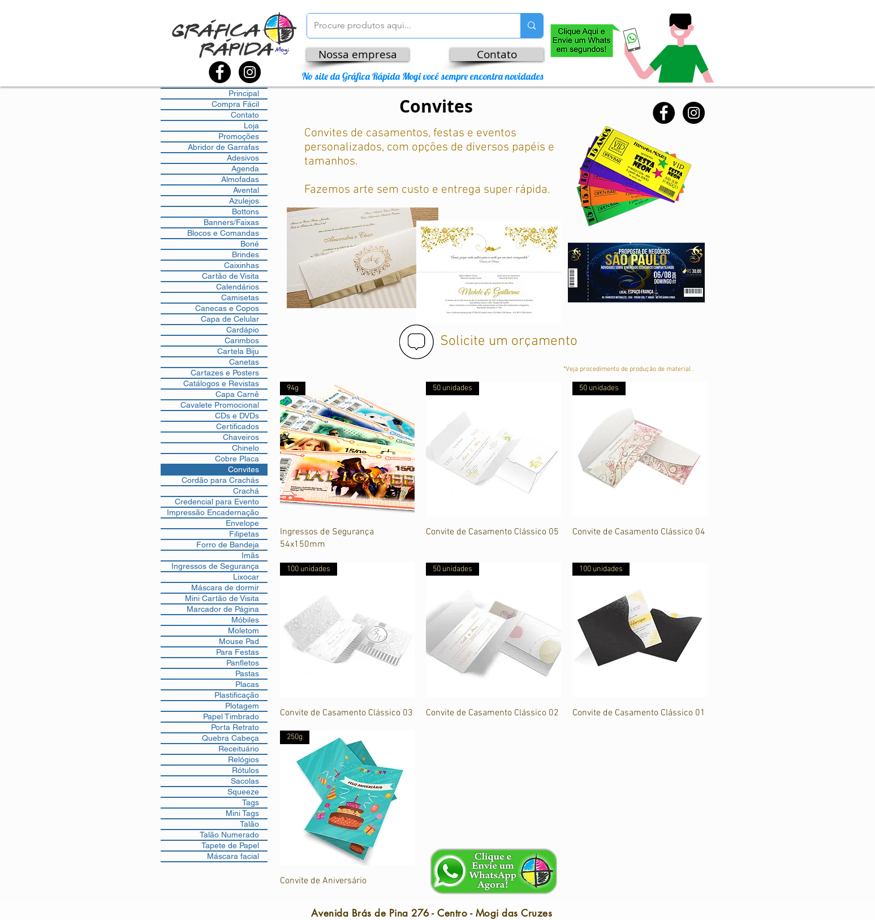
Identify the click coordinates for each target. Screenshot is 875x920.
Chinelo (245, 447)
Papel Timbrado (231, 716)
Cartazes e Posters (225, 372)
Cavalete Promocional (219, 404)
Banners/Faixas (231, 222)
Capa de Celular (230, 318)
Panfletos (242, 662)
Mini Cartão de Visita (222, 598)
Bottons (245, 211)
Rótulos (245, 770)
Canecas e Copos (227, 308)
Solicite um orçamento (508, 341)
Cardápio (242, 329)
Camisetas (240, 297)
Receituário (238, 748)
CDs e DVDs (237, 415)
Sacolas (245, 780)
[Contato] (497, 54)
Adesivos (243, 157)
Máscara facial (233, 856)
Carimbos (242, 340)
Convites (243, 469)
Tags (250, 802)
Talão (249, 823)
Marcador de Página (223, 609)
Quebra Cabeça (230, 737)
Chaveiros (241, 437)
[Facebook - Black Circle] (220, 72)
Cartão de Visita (230, 275)
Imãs (250, 555)
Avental (246, 190)
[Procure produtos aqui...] (405, 26)
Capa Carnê (237, 394)
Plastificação (236, 694)
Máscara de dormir (225, 587)
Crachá (246, 490)
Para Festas (237, 651)
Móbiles (245, 619)
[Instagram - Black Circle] (250, 72)
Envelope (242, 523)
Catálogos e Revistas (221, 383)
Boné (249, 243)
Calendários (237, 286)
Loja (251, 125)
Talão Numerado (229, 834)
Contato (245, 114)
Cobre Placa (237, 458)
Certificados (237, 426)
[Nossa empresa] (358, 54)
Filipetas (244, 533)
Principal (244, 93)
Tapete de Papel (230, 845)
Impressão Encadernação (213, 512)
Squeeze (243, 791)
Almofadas (240, 179)
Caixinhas (241, 265)
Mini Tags (242, 813)
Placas (247, 684)
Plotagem (242, 705)
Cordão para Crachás (220, 480)
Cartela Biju (238, 351)
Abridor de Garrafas (223, 147)
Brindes (245, 254)
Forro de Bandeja (227, 544)
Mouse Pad (239, 641)
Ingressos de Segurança (215, 566)
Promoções (238, 136)
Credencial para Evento (217, 501)
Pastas (247, 673)
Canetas (244, 361)
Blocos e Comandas (223, 232)
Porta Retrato (235, 727)
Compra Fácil (235, 104)
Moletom (243, 630)
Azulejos (244, 200)
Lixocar (246, 576)
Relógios (243, 759)
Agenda (245, 168)
